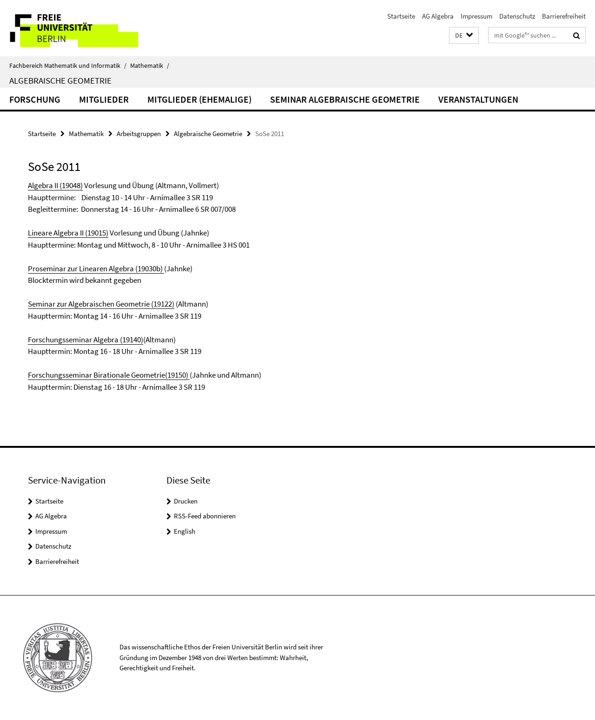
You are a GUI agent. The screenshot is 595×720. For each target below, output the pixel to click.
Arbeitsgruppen (139, 133)
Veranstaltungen (478, 99)
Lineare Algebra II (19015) (68, 233)
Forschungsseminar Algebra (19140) (85, 339)
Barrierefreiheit (564, 16)
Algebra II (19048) (55, 185)
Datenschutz (517, 16)
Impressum (476, 16)
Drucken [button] (186, 501)
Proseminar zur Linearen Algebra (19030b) (96, 268)
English (184, 531)
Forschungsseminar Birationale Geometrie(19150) (109, 375)
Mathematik (149, 65)
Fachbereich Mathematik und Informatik (67, 65)
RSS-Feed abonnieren (205, 515)
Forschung (34, 99)
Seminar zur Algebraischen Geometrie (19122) (101, 304)
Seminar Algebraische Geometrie (345, 99)
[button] (464, 35)
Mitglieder (104, 99)
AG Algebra (438, 16)
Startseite (401, 16)
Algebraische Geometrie (60, 80)
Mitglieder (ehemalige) (199, 99)
